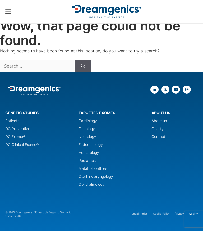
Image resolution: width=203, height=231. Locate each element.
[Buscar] (83, 66)
